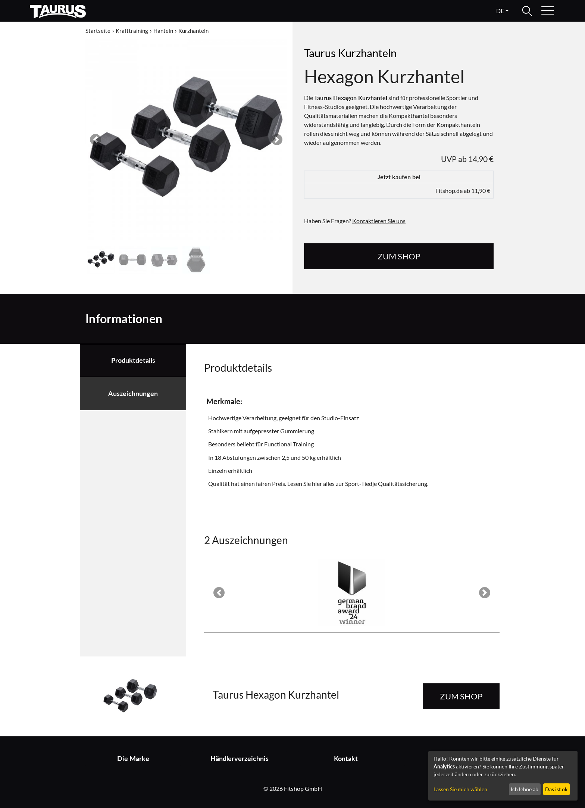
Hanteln (163, 30)
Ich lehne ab (524, 789)
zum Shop (399, 256)
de (500, 10)
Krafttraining (132, 30)
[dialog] (503, 776)
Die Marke (133, 758)
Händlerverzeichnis (239, 758)
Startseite (97, 30)
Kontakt (346, 758)
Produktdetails (133, 360)
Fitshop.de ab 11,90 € (462, 190)
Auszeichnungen (133, 393)
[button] (95, 139)
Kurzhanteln (193, 30)
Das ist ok (556, 789)
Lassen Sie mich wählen (460, 789)
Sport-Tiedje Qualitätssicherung (386, 483)
